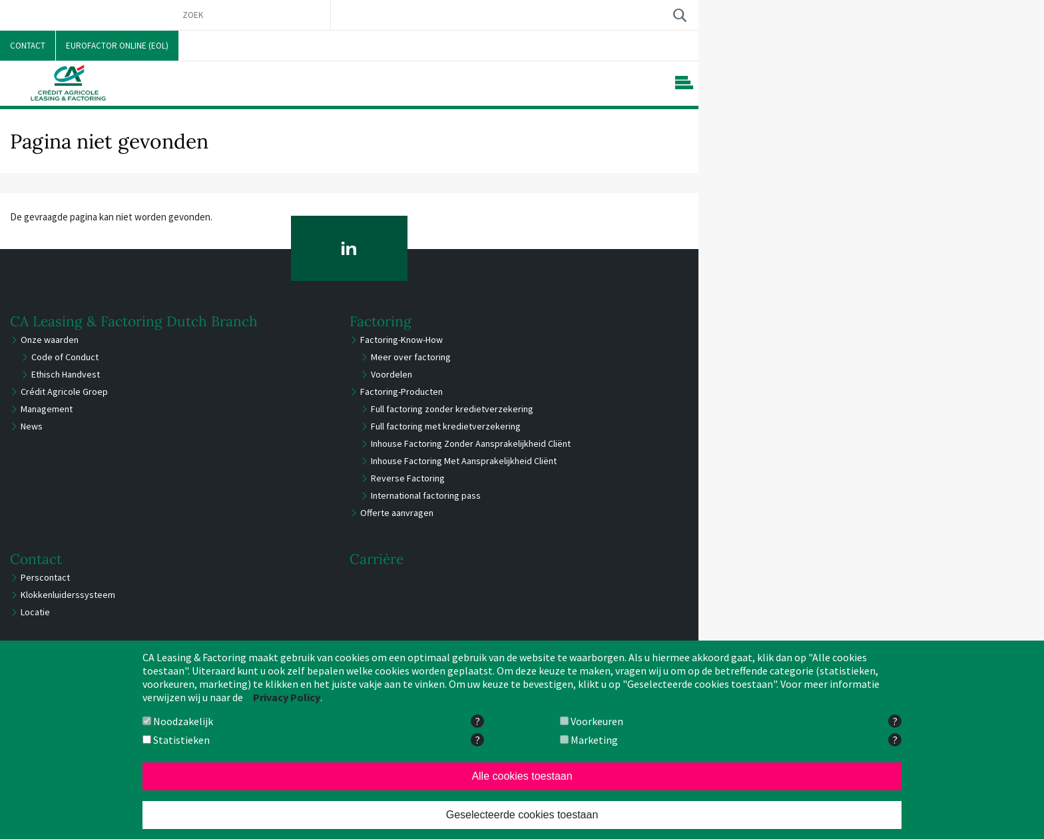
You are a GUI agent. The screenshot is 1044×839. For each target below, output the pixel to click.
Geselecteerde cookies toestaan (522, 814)
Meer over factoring (411, 357)
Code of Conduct (65, 357)
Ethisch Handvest (65, 374)
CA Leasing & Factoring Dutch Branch (134, 321)
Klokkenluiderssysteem (68, 594)
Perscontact (45, 577)
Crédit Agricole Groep (64, 391)
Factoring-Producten (401, 391)
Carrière (376, 559)
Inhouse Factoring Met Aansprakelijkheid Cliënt (464, 460)
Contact (36, 559)
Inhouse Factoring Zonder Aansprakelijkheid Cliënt (471, 443)
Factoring (380, 321)
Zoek (679, 15)
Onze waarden (50, 339)
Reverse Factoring (408, 478)
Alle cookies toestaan (521, 776)
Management (47, 409)
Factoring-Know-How (401, 339)
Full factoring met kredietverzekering (446, 426)
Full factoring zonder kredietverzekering (452, 409)
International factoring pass (426, 495)
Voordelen (391, 374)
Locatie (35, 612)
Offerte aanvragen (396, 512)
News (32, 426)
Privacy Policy (286, 697)
